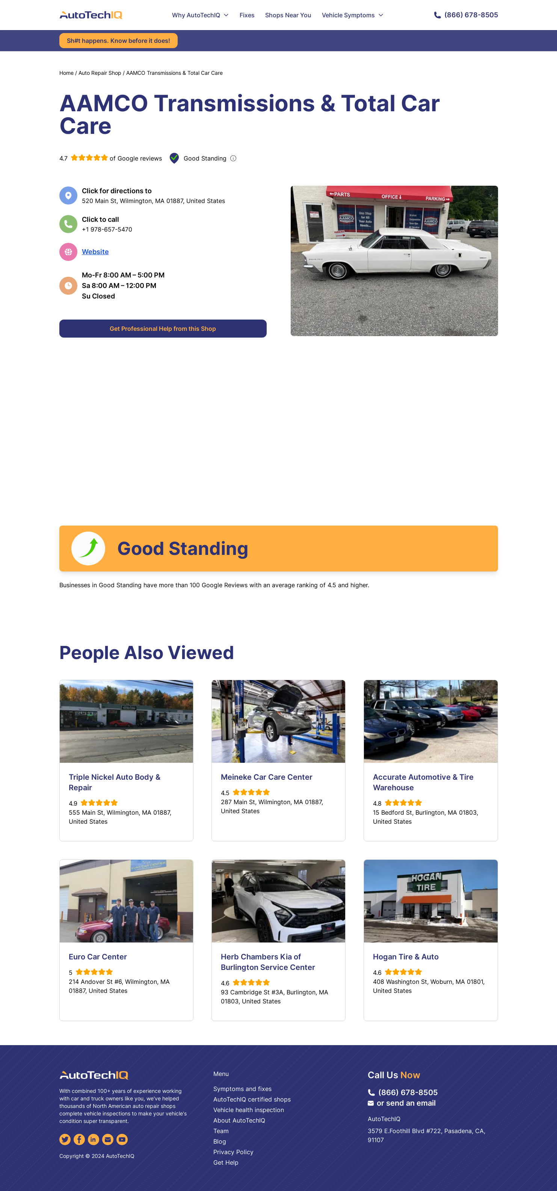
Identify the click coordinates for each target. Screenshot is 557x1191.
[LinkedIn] (93, 1139)
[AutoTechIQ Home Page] (90, 15)
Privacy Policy (233, 1152)
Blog (219, 1141)
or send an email (402, 1103)
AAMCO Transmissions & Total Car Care (174, 73)
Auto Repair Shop (99, 73)
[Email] (107, 1139)
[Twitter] (65, 1139)
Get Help (225, 1162)
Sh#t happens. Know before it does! (118, 40)
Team (221, 1131)
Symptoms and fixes (242, 1089)
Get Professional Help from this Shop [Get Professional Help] (163, 328)
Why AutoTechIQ (200, 15)
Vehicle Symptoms (353, 15)
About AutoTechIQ (239, 1120)
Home (66, 73)
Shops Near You (288, 15)
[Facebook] (79, 1139)
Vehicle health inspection (248, 1110)
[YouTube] (122, 1139)
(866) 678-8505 (466, 15)
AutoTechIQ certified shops (252, 1099)
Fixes (247, 15)
